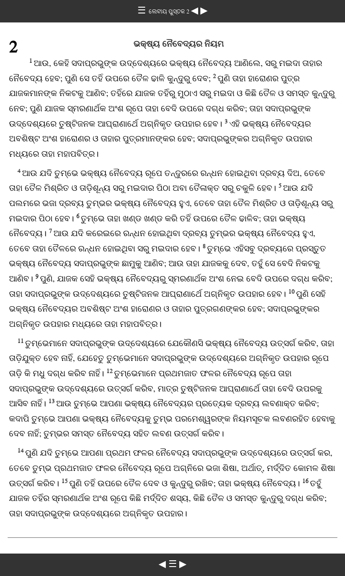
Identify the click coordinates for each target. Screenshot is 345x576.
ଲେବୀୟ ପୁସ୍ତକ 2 (170, 11)
